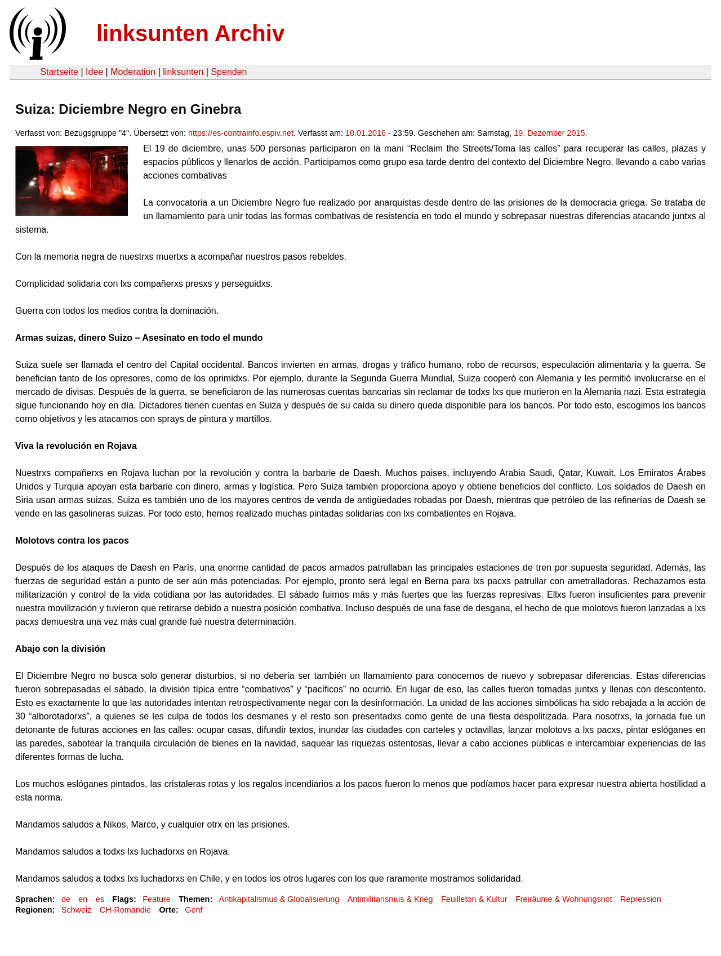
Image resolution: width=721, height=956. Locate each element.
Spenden (229, 72)
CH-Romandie (125, 909)
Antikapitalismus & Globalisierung (279, 899)
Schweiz (76, 909)
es (100, 899)
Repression (640, 899)
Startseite (59, 72)
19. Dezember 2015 (549, 132)
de (65, 899)
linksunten (183, 72)
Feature (157, 899)
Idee (94, 72)
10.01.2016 (365, 132)
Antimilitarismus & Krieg (390, 899)
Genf (193, 909)
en (82, 899)
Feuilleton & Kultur (474, 899)
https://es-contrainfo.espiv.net (240, 132)
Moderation (132, 72)
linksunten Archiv (190, 33)
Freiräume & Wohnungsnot (563, 899)
